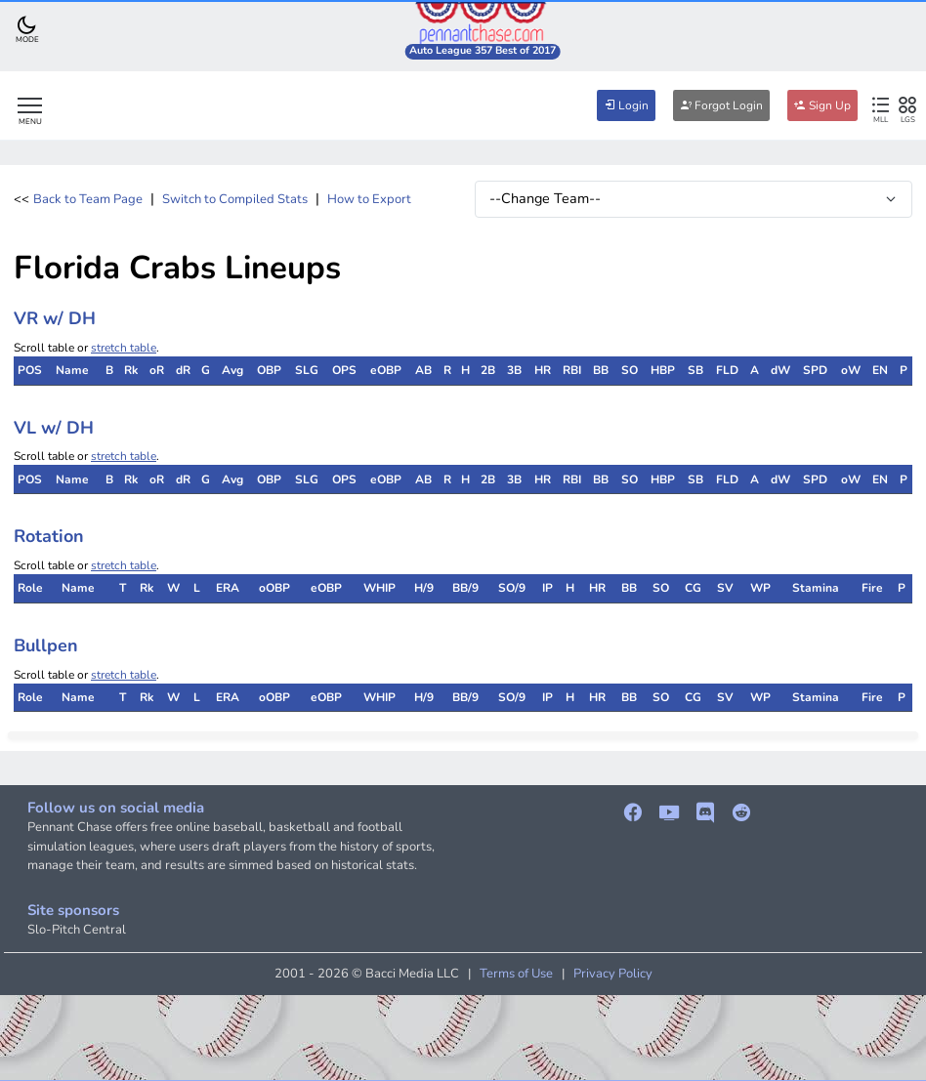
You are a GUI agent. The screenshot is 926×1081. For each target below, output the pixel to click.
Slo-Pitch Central (76, 929)
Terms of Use (516, 973)
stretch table (123, 347)
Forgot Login (721, 105)
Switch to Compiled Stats (235, 199)
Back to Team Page (88, 199)
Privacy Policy (612, 973)
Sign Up (822, 105)
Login (626, 105)
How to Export (369, 199)
